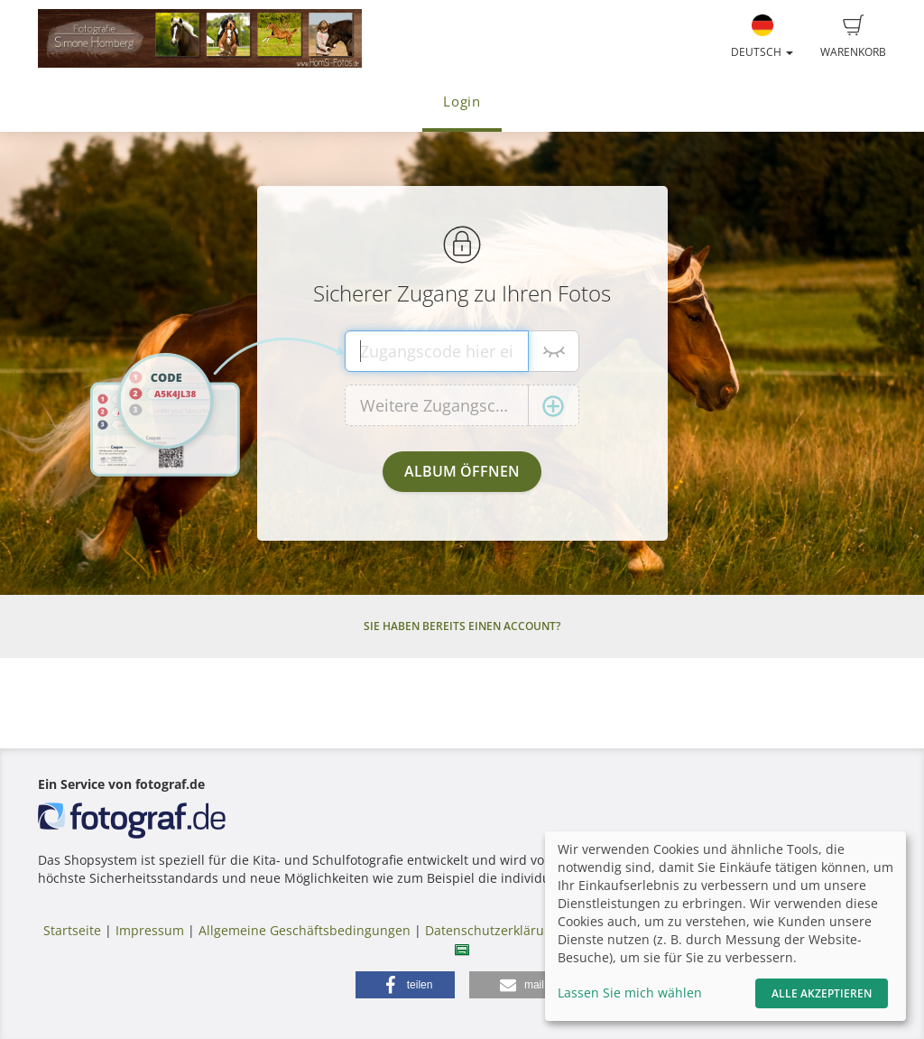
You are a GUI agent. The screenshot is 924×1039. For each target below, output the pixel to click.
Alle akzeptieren (822, 993)
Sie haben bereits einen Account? (462, 626)
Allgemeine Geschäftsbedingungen (305, 930)
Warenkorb (853, 37)
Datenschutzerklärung (492, 930)
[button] (405, 984)
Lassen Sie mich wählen (630, 992)
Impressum (150, 930)
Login (462, 101)
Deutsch (762, 37)
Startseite (72, 930)
